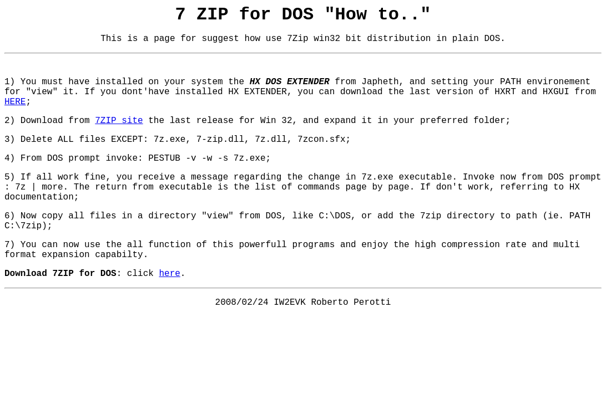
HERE (15, 102)
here (169, 274)
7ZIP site (119, 121)
